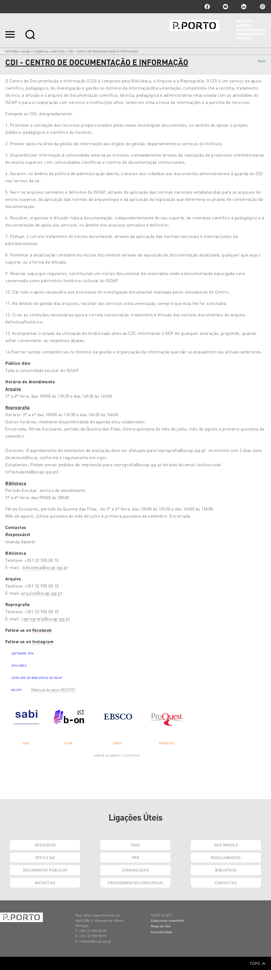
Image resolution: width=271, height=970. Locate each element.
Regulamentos (226, 857)
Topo (258, 963)
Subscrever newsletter (167, 920)
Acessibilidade (161, 931)
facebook (207, 6)
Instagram (262, 6)
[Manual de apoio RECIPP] (53, 689)
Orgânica (41, 50)
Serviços (58, 50)
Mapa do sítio (161, 926)
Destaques (45, 844)
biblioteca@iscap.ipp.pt (45, 567)
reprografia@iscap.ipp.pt (45, 618)
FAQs (135, 844)
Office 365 (45, 857)
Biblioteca (226, 869)
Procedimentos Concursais (135, 882)
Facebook (42, 630)
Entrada (11, 50)
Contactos (226, 882)
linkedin (243, 6)
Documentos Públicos (45, 869)
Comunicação (135, 869)
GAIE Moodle (226, 844)
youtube (225, 6)
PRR (135, 857)
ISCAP (25, 50)
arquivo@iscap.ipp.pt (41, 593)
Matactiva (45, 882)
